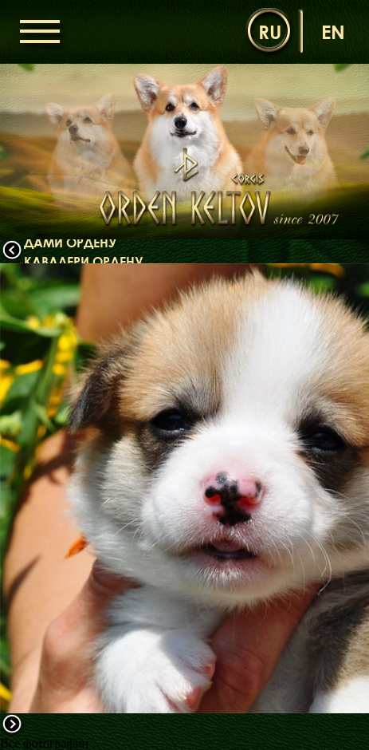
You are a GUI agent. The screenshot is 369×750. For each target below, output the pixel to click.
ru (269, 31)
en (333, 31)
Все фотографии (44, 743)
